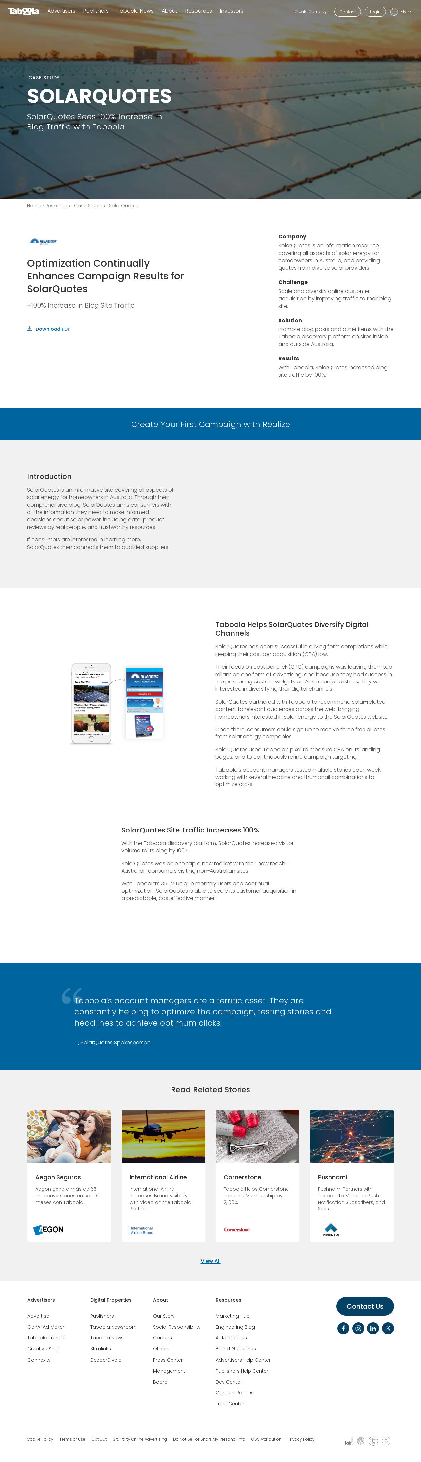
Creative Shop (44, 1349)
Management (169, 1371)
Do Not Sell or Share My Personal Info (209, 1439)
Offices (161, 1349)
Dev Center (229, 1382)
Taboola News (135, 11)
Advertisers (61, 11)
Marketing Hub (232, 1316)
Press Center (168, 1360)
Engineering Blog (235, 1327)
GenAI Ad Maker (45, 1327)
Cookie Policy (40, 1439)
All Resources (231, 1338)
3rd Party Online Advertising (140, 1439)
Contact (348, 12)
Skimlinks (100, 1349)
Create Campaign (312, 11)
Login (375, 12)
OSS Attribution (266, 1439)
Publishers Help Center (242, 1371)
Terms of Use (72, 1439)
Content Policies (235, 1393)
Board (160, 1382)
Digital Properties (111, 1300)
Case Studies (89, 206)
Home (34, 206)
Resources (57, 206)
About (160, 1300)
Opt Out (99, 1439)
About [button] (169, 11)
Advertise (38, 1316)
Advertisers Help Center (243, 1360)
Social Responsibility (177, 1327)
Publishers (96, 11)
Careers (162, 1338)
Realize (276, 424)
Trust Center (230, 1404)
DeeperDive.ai (106, 1360)
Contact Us (365, 1306)
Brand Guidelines (236, 1349)
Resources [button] (198, 11)
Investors (231, 11)
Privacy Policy (301, 1439)
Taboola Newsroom (113, 1327)
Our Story (164, 1316)
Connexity (39, 1360)
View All (211, 1261)
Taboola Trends (45, 1338)
